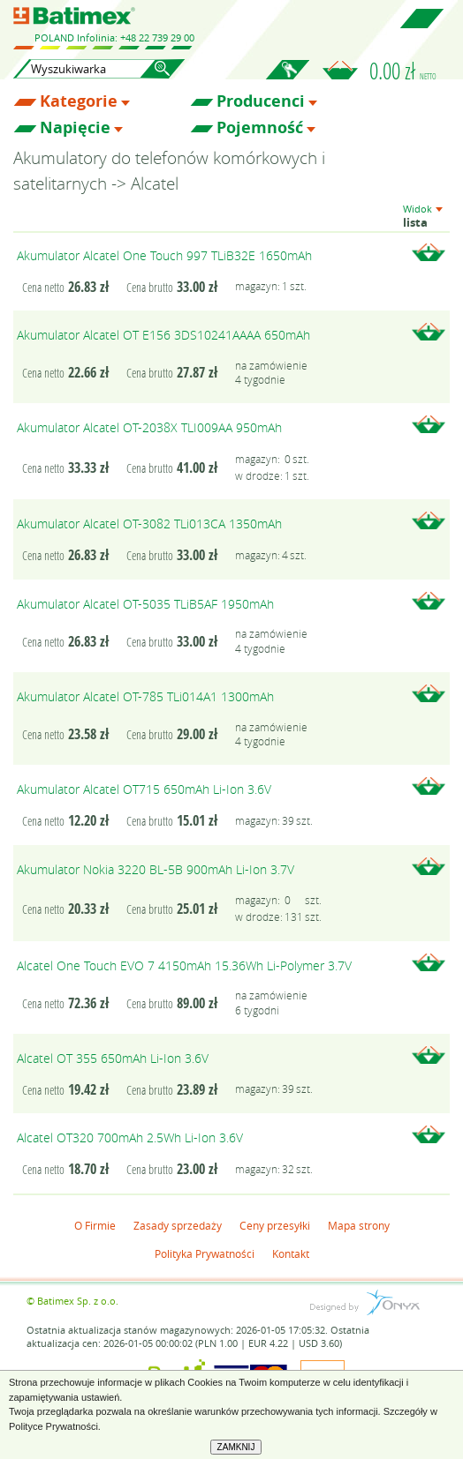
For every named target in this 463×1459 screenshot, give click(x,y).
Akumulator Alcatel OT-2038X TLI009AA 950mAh (149, 427)
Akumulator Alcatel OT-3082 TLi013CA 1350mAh (149, 523)
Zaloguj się (287, 79)
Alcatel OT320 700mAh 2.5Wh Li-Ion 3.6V (130, 1137)
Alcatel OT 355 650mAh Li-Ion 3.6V (113, 1058)
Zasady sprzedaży (177, 1225)
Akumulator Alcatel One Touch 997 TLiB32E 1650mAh (164, 255)
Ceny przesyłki (274, 1225)
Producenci (260, 101)
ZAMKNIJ (236, 1447)
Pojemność (259, 128)
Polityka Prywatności (204, 1253)
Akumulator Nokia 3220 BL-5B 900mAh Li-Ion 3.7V (155, 869)
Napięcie (75, 128)
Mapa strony (359, 1225)
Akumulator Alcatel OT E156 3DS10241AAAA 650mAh (163, 334)
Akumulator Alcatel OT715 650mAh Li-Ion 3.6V (144, 789)
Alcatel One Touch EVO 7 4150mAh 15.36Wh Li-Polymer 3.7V (184, 965)
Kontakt (290, 1253)
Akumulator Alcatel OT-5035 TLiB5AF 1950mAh (145, 603)
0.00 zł (402, 71)
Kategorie (79, 101)
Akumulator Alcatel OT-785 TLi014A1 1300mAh (145, 696)
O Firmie (95, 1225)
